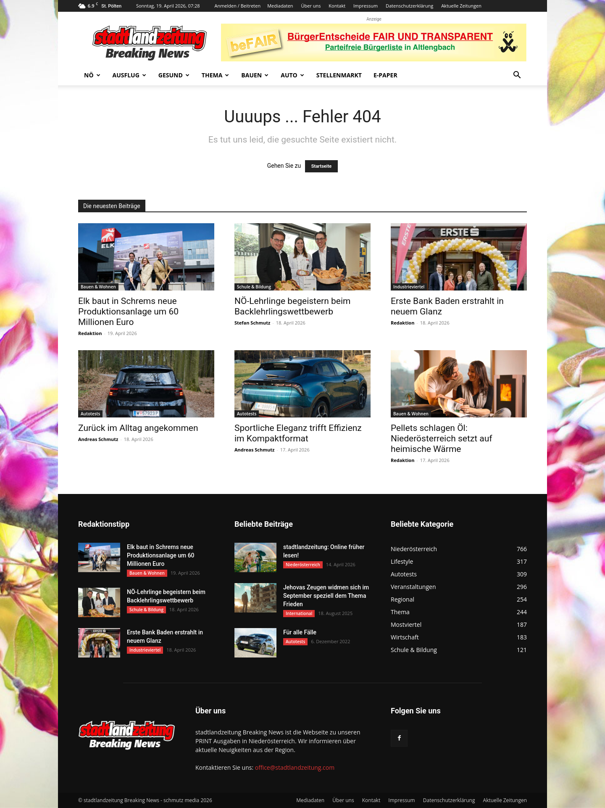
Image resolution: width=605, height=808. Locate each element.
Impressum (365, 6)
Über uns (311, 6)
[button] (517, 76)
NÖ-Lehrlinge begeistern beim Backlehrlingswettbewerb (292, 306)
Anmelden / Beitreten (237, 6)
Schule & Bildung (254, 287)
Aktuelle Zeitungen (461, 6)
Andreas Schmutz (98, 439)
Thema (215, 75)
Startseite (321, 166)
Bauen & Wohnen (98, 287)
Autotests (90, 414)
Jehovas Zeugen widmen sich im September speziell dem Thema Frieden (326, 595)
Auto (292, 75)
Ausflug (129, 75)
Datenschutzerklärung (409, 6)
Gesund (173, 75)
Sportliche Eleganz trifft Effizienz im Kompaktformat (298, 433)
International (299, 613)
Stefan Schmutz (252, 323)
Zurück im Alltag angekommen (138, 428)
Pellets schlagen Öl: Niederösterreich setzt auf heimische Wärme (441, 438)
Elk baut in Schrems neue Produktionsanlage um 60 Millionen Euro (128, 311)
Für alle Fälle (299, 632)
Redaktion (90, 333)
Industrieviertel (408, 287)
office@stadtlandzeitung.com (294, 767)
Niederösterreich (303, 565)
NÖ (92, 75)
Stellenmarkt (339, 75)
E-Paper (385, 75)
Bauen (254, 75)
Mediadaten (280, 6)
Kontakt (337, 6)
